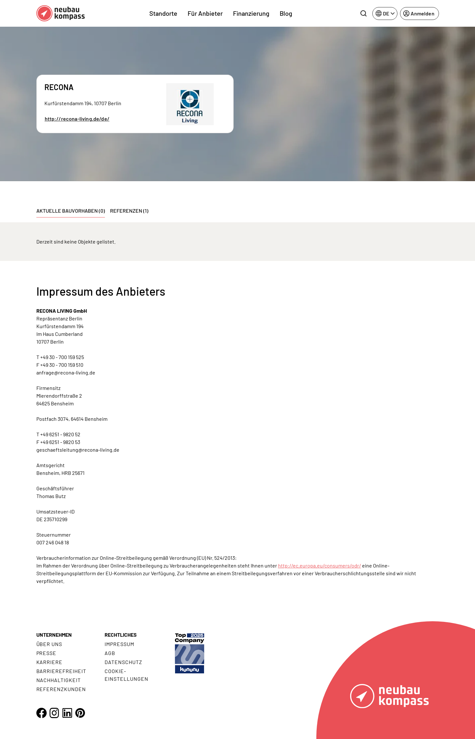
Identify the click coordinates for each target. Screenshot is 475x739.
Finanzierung (251, 13)
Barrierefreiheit (61, 671)
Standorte (163, 13)
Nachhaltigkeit (58, 680)
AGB (110, 653)
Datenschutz (123, 662)
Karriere (49, 662)
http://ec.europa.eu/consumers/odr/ (319, 565)
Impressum (119, 644)
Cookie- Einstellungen (126, 675)
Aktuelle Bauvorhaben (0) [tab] (70, 211)
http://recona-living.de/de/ (77, 118)
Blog (286, 13)
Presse (46, 653)
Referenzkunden (61, 689)
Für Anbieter (205, 13)
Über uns (49, 644)
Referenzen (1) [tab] (129, 211)
